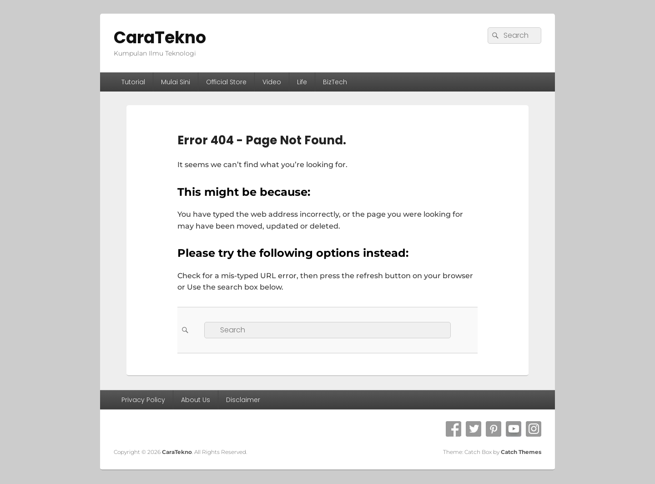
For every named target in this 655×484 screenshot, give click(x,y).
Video (271, 82)
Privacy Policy (143, 399)
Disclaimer (243, 399)
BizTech (335, 82)
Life (302, 82)
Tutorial (133, 82)
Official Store (226, 82)
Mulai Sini (175, 82)
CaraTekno (160, 37)
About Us (195, 399)
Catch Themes (521, 451)
